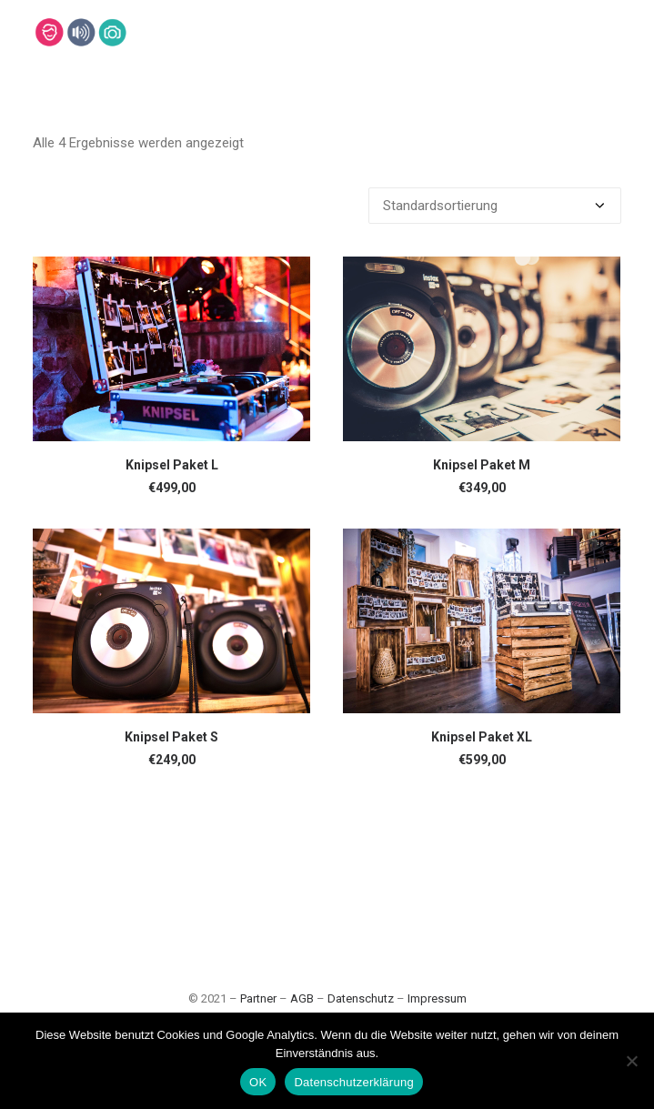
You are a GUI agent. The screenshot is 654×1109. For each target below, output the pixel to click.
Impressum (437, 998)
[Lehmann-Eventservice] (49, 32)
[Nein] (631, 1061)
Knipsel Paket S (171, 737)
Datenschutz (360, 998)
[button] (171, 348)
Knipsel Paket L (172, 465)
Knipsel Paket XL (481, 737)
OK (258, 1082)
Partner (258, 998)
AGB (302, 998)
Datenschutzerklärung (353, 1082)
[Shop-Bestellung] (494, 205)
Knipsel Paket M (481, 465)
